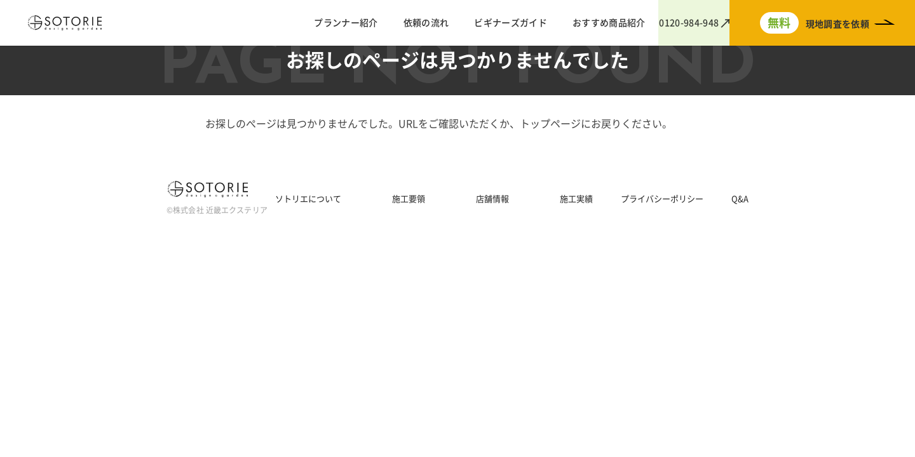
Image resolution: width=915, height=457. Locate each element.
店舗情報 (492, 199)
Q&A (740, 199)
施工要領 (408, 199)
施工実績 (576, 199)
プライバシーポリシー (662, 199)
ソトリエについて (308, 199)
